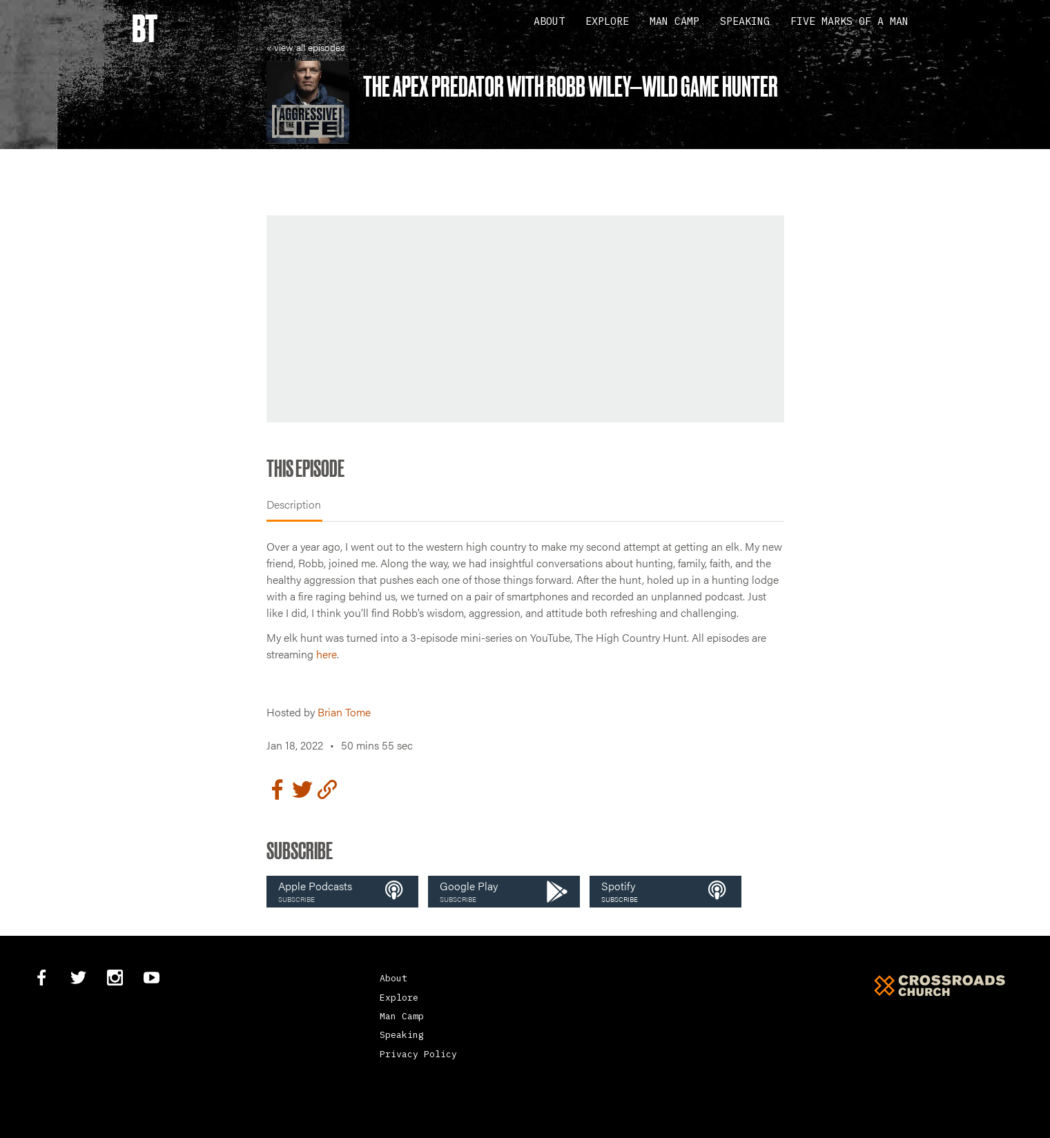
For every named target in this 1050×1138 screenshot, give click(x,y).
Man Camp (674, 21)
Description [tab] (293, 504)
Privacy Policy (418, 1054)
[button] (342, 892)
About (549, 21)
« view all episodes (305, 47)
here (326, 654)
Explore (607, 21)
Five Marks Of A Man (849, 21)
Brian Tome (344, 712)
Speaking (745, 21)
